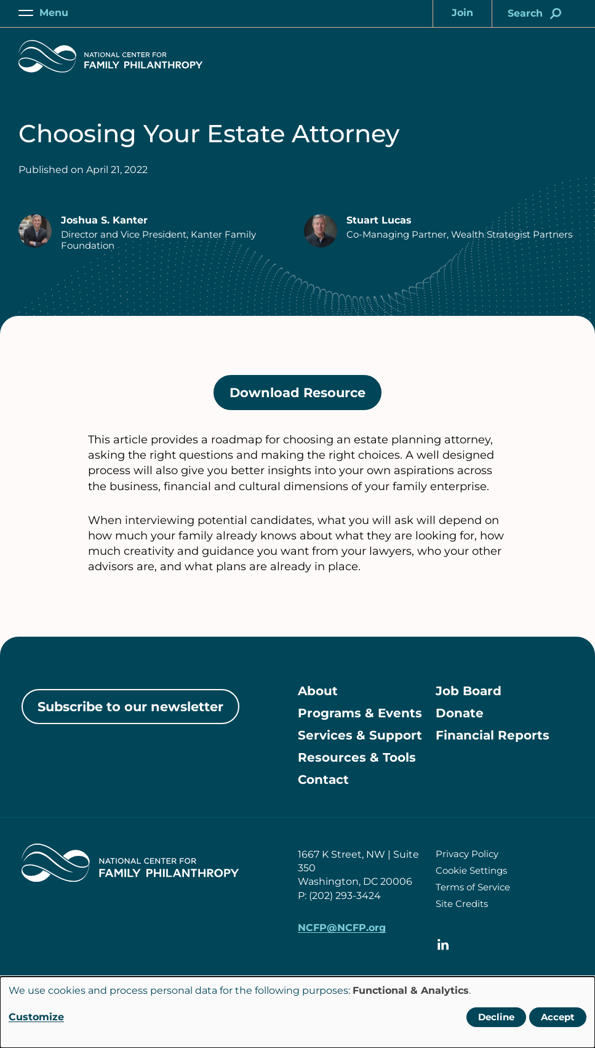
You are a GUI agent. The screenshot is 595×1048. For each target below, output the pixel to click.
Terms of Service (473, 887)
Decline (496, 1017)
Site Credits (462, 903)
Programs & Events (360, 713)
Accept (558, 1017)
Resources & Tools (357, 757)
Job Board (468, 690)
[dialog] (297, 1012)
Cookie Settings (471, 870)
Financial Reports (492, 735)
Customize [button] (36, 1017)
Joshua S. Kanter (104, 220)
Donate (460, 713)
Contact (323, 779)
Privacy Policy (467, 854)
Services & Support (360, 735)
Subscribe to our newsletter (130, 706)
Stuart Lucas (379, 220)
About (318, 690)
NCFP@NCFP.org (342, 927)
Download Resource (305, 397)
